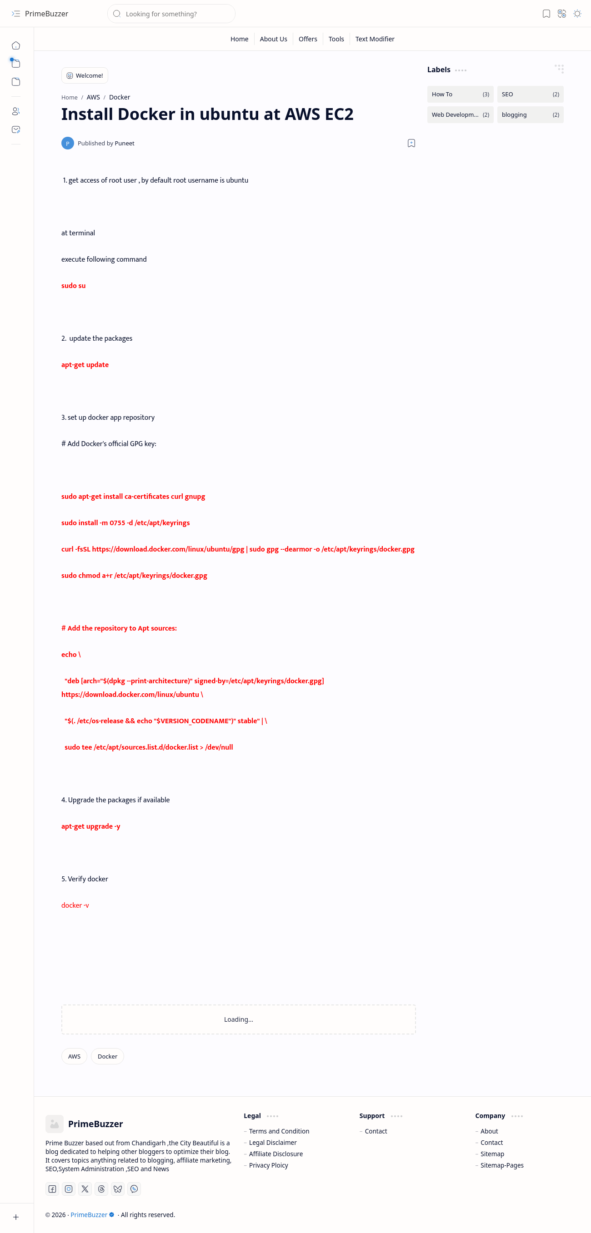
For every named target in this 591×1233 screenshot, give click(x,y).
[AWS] (74, 1056)
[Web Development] (460, 114)
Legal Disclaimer (273, 1142)
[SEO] (530, 94)
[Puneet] (106, 143)
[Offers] (308, 39)
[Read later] (411, 143)
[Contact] (16, 129)
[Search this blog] (171, 14)
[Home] (16, 45)
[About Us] (274, 39)
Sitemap (492, 1153)
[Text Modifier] (375, 39)
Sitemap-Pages (502, 1165)
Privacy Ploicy (268, 1165)
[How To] (460, 94)
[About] (16, 111)
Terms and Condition (279, 1131)
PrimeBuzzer (46, 14)
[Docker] (107, 1056)
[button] (16, 13)
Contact (376, 1131)
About (489, 1131)
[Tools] (336, 39)
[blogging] (530, 114)
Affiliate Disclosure (276, 1153)
